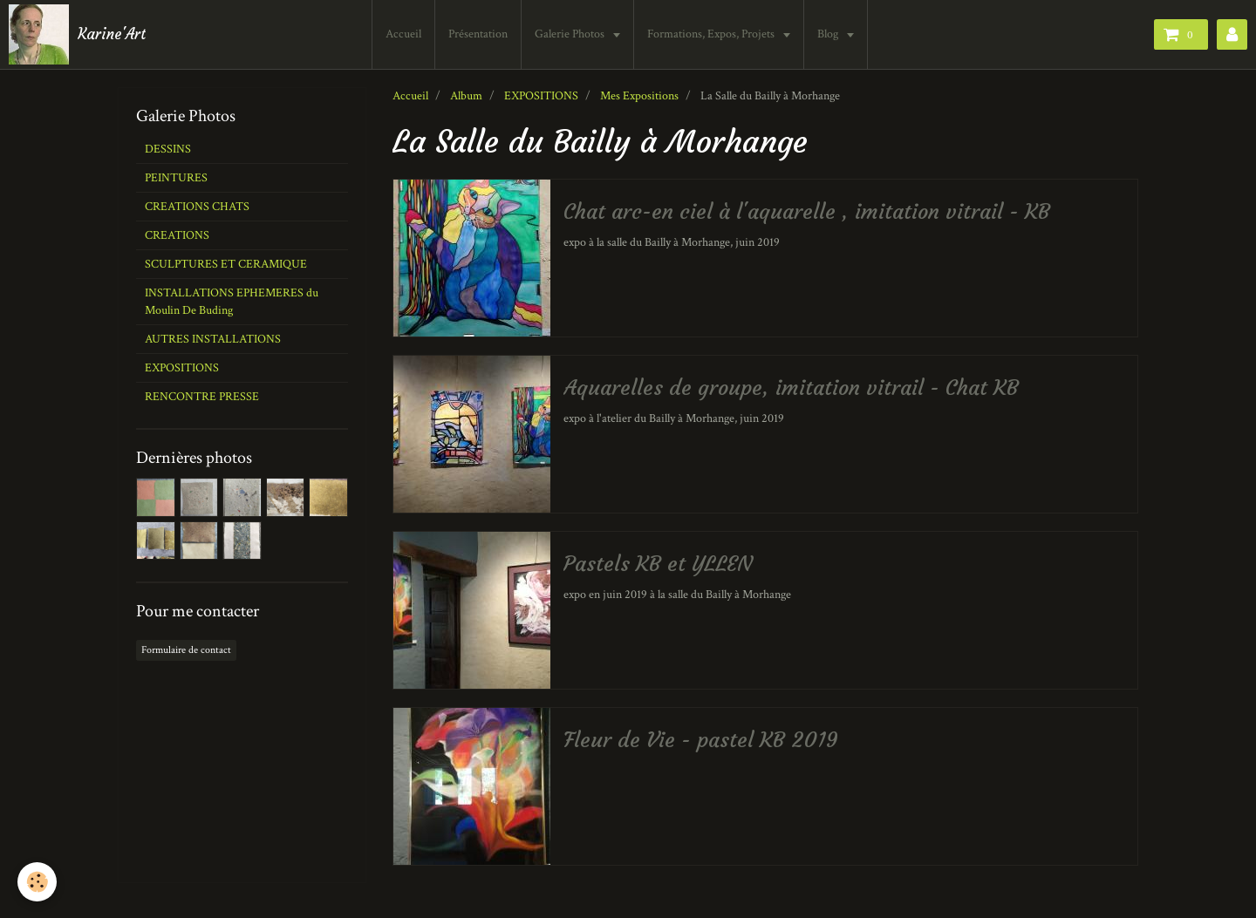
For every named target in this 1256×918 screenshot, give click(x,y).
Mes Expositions (639, 96)
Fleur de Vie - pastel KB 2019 (700, 740)
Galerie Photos (571, 34)
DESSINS (168, 149)
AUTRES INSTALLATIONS (213, 339)
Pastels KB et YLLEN (658, 564)
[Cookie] (37, 881)
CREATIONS (177, 235)
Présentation (478, 34)
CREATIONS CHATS (197, 206)
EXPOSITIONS (541, 96)
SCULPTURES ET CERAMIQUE (226, 264)
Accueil (403, 34)
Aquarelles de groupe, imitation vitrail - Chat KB (791, 388)
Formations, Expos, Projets (712, 34)
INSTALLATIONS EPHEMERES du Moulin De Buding (231, 301)
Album (466, 96)
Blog (829, 34)
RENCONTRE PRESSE (202, 397)
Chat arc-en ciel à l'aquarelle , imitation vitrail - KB (806, 212)
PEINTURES (176, 178)
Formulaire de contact (186, 649)
